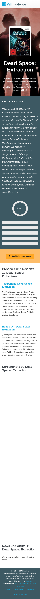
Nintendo (28, 581)
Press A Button (20, 586)
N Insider (33, 583)
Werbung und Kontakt (20, 594)
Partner (7, 590)
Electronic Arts (24, 81)
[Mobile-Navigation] (37, 4)
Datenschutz (19, 590)
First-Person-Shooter (20, 84)
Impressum (31, 590)
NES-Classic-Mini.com (22, 583)
